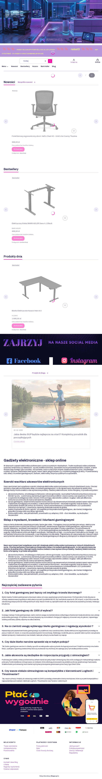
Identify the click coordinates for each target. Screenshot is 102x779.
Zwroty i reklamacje (76, 750)
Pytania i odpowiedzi (11, 769)
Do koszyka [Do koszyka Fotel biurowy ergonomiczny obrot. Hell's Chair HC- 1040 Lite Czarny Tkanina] (18, 149)
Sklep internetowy (48, 776)
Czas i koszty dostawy (44, 750)
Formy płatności (42, 746)
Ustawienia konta (10, 748)
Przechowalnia (9, 750)
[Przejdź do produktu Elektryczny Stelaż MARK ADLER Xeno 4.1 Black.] (40, 198)
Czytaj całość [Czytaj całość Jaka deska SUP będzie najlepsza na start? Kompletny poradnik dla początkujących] (19, 441)
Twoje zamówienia (10, 746)
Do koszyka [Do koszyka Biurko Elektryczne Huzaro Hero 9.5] (18, 326)
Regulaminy (73, 753)
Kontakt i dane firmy (11, 762)
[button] (50, 61)
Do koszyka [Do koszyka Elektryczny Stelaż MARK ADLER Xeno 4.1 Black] (18, 238)
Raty (38, 748)
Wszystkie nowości (26, 82)
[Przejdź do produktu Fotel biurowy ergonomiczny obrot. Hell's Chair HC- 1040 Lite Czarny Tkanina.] (44, 111)
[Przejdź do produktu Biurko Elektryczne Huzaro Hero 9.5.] (40, 286)
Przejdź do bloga (40, 373)
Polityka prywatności (76, 748)
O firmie (6, 764)
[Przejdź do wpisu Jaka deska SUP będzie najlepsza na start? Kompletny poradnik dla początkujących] (51, 404)
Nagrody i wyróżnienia (11, 767)
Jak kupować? (74, 746)
